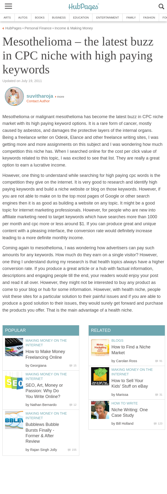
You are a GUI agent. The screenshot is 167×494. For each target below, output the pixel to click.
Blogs (118, 340)
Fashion (149, 17)
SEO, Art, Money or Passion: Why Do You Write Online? (44, 391)
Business (59, 17)
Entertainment (107, 17)
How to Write (125, 403)
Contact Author (38, 101)
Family (131, 17)
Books (40, 17)
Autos (22, 17)
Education (81, 17)
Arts (7, 17)
